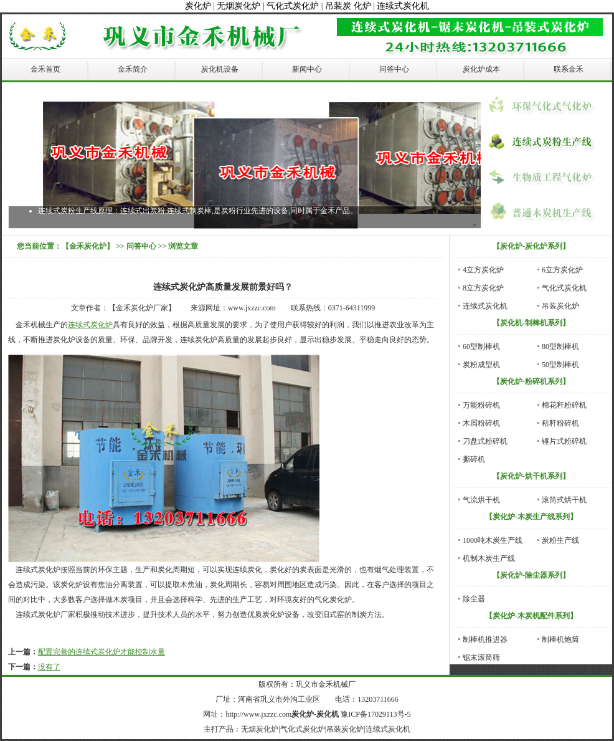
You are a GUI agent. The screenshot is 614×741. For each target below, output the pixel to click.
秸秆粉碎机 (560, 423)
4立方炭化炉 (483, 269)
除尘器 (474, 599)
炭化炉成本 (481, 69)
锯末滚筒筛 (481, 657)
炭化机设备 (220, 69)
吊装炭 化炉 (348, 6)
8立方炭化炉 (483, 288)
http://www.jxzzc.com (258, 714)
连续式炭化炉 (90, 324)
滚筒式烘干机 (564, 499)
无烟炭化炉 (238, 6)
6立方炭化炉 (562, 269)
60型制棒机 (481, 346)
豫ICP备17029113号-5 (375, 714)
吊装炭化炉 (560, 306)
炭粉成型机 (481, 364)
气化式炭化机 (564, 288)
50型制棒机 (560, 364)
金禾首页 (45, 69)
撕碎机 (474, 459)
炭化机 (327, 714)
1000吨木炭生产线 (492, 540)
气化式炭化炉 (293, 6)
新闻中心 (307, 69)
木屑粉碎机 (481, 423)
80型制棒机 (560, 346)
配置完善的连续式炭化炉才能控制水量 (101, 652)
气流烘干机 (481, 499)
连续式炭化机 (403, 6)
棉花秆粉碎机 (564, 405)
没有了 (49, 666)
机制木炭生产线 (489, 558)
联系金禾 (568, 69)
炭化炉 (198, 6)
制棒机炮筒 (560, 639)
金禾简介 (133, 69)
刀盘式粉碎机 (485, 441)
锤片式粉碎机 (564, 441)
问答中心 (394, 69)
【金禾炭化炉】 (88, 246)
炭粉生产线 (560, 540)
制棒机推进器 (485, 639)
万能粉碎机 (481, 405)
